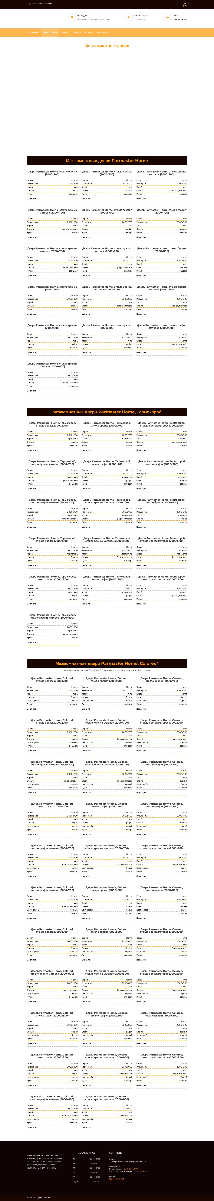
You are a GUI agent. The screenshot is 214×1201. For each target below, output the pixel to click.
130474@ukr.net (180, 19)
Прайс (64, 32)
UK (184, 3)
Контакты (102, 32)
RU (185, 6)
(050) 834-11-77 (141, 19)
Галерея (76, 32)
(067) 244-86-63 (140, 1171)
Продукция (49, 32)
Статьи (89, 32)
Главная (34, 32)
